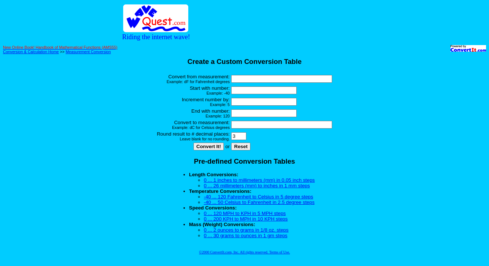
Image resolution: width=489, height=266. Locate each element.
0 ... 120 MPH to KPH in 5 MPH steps (245, 213)
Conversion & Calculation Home (31, 52)
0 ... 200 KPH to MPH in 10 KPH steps (246, 219)
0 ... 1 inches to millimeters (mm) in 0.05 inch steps (259, 180)
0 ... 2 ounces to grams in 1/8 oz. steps (246, 230)
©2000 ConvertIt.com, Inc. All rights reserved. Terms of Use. (244, 252)
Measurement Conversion (88, 52)
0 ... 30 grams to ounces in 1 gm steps (245, 235)
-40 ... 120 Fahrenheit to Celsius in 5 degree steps (258, 197)
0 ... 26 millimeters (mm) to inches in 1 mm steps (257, 185)
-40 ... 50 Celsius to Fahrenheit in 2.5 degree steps (259, 202)
